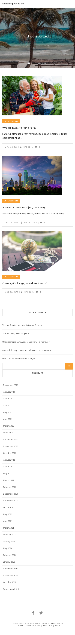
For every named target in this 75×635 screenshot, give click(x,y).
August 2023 (9, 392)
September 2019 (11, 589)
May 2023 (7, 412)
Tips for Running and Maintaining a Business (22, 325)
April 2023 (7, 419)
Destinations (33, 625)
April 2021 (7, 521)
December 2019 (10, 569)
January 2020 (9, 562)
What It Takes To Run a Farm (19, 128)
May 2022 (7, 473)
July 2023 (7, 399)
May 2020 (7, 548)
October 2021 (9, 507)
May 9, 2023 (11, 147)
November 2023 (10, 385)
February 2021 (9, 535)
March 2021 (8, 528)
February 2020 (10, 555)
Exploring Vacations (13, 4)
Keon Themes (58, 623)
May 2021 (7, 514)
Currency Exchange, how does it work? (24, 283)
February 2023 (9, 433)
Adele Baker (30, 223)
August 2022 (9, 460)
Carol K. (28, 147)
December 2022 (10, 439)
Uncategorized (11, 121)
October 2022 (9, 453)
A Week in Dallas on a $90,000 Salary (23, 208)
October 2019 (9, 582)
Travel (20, 625)
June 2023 (7, 405)
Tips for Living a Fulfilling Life (15, 334)
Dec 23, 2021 (11, 223)
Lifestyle (47, 625)
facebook (33, 613)
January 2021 (9, 541)
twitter (41, 613)
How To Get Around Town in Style (18, 359)
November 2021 (10, 501)
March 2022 (8, 480)
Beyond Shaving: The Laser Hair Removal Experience (26, 350)
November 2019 (10, 575)
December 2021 (10, 494)
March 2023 (8, 426)
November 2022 (10, 446)
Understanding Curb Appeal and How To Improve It (26, 342)
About (58, 625)
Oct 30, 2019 (11, 292)
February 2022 (9, 487)
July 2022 (7, 467)
